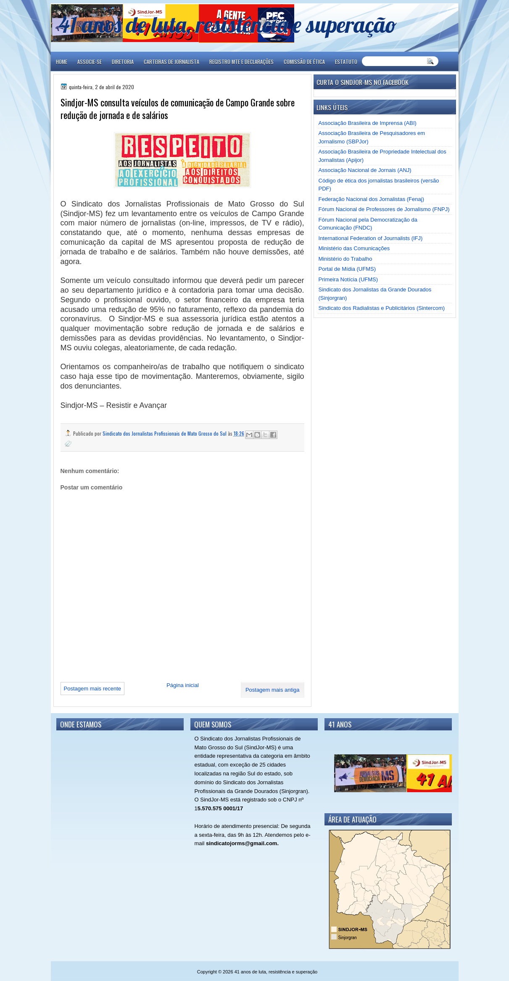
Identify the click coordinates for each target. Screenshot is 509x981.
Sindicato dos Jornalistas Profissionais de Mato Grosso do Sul (165, 433)
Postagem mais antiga (272, 690)
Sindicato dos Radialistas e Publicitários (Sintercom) (382, 308)
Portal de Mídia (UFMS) (347, 269)
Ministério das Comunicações (354, 248)
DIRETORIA (123, 61)
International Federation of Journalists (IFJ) (371, 238)
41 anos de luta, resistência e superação (227, 24)
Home (61, 61)
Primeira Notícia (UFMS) (348, 279)
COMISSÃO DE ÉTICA (304, 61)
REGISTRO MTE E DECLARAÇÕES (241, 61)
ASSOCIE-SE (89, 61)
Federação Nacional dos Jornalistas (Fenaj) (371, 199)
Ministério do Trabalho (345, 259)
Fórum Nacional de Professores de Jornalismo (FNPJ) (384, 209)
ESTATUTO (346, 61)
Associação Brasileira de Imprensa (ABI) (368, 123)
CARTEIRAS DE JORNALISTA (171, 61)
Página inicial (182, 685)
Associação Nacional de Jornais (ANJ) (365, 170)
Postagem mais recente (92, 688)
